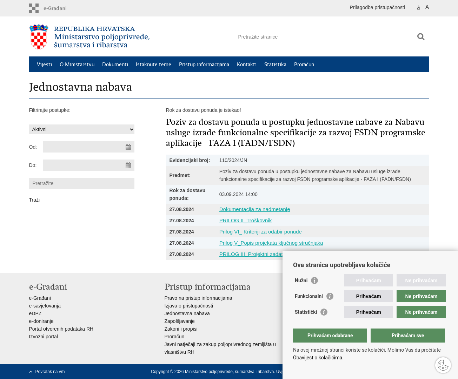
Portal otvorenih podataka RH (61, 329)
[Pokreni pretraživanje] (421, 36)
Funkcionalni (309, 296)
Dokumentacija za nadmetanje (254, 209)
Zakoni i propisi (181, 329)
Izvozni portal (43, 336)
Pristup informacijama (204, 64)
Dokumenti (115, 64)
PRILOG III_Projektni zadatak (253, 254)
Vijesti (44, 64)
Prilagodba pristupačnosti (377, 7)
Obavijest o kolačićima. (318, 357)
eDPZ (35, 313)
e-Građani (40, 298)
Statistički (306, 312)
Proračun (304, 64)
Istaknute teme (153, 64)
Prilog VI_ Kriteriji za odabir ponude (260, 232)
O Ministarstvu (77, 64)
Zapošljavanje (180, 321)
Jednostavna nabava (187, 313)
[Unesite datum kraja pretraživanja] (88, 165)
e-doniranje (41, 321)
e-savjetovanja (45, 306)
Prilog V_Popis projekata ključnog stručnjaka (271, 243)
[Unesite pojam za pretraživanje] (323, 36)
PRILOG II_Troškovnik (245, 220)
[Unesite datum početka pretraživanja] (88, 147)
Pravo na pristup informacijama (198, 298)
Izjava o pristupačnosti (189, 306)
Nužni (301, 280)
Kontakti (247, 64)
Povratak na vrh (50, 371)
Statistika (275, 64)
